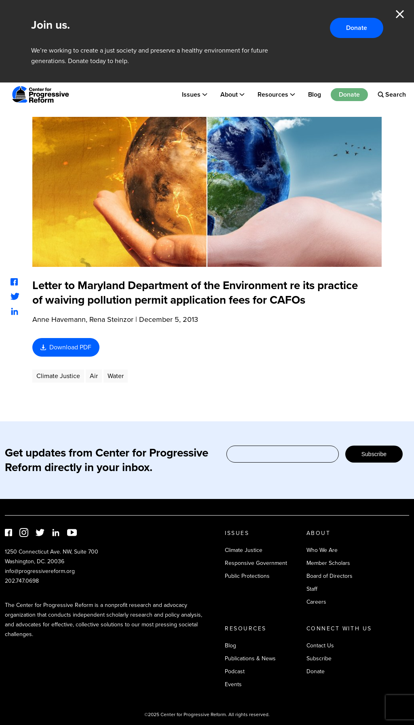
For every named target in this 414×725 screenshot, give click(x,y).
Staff (311, 589)
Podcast (235, 671)
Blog (314, 94)
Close (399, 14)
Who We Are (322, 550)
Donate (356, 27)
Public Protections (247, 576)
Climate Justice (58, 375)
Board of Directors (329, 576)
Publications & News (250, 658)
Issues (191, 94)
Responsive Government (256, 563)
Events (233, 684)
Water (116, 375)
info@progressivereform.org (40, 571)
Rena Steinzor (111, 319)
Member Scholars (328, 563)
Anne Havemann (59, 319)
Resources (273, 94)
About (229, 94)
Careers (316, 602)
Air (94, 375)
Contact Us (320, 645)
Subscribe (374, 454)
